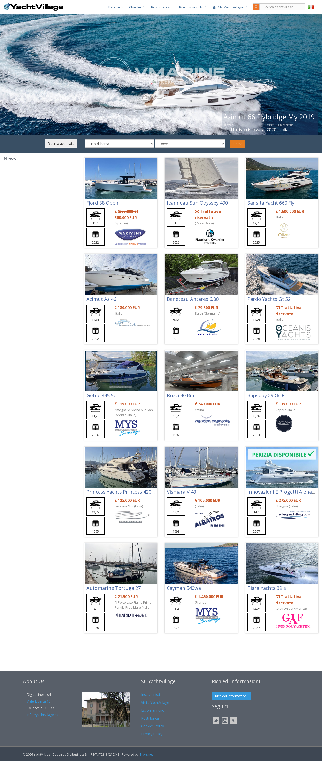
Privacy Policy (151, 733)
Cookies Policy (152, 726)
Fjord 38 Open (102, 202)
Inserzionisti (150, 694)
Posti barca (160, 7)
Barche (114, 7)
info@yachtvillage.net (43, 714)
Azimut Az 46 (101, 299)
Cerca (237, 143)
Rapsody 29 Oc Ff (266, 395)
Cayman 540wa (184, 588)
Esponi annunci (153, 710)
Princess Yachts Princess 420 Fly (122, 491)
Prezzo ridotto (191, 7)
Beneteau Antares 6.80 (193, 299)
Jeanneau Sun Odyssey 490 (197, 202)
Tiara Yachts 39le (266, 588)
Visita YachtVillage (155, 702)
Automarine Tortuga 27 (113, 588)
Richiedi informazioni (231, 696)
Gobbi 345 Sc (101, 395)
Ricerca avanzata (61, 143)
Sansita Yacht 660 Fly (270, 202)
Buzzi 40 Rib (180, 395)
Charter (135, 7)
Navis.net (146, 755)
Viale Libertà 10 (39, 701)
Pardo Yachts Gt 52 (269, 299)
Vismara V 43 (181, 491)
